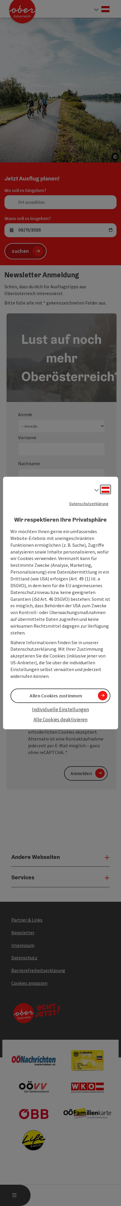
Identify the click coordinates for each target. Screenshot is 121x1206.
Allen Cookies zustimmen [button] (56, 696)
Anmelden (81, 773)
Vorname (27, 437)
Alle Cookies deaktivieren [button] (60, 719)
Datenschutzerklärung (89, 503)
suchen (20, 251)
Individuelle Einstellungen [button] (60, 709)
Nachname (29, 463)
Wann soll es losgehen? (27, 218)
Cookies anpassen (29, 983)
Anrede (25, 414)
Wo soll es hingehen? (25, 190)
